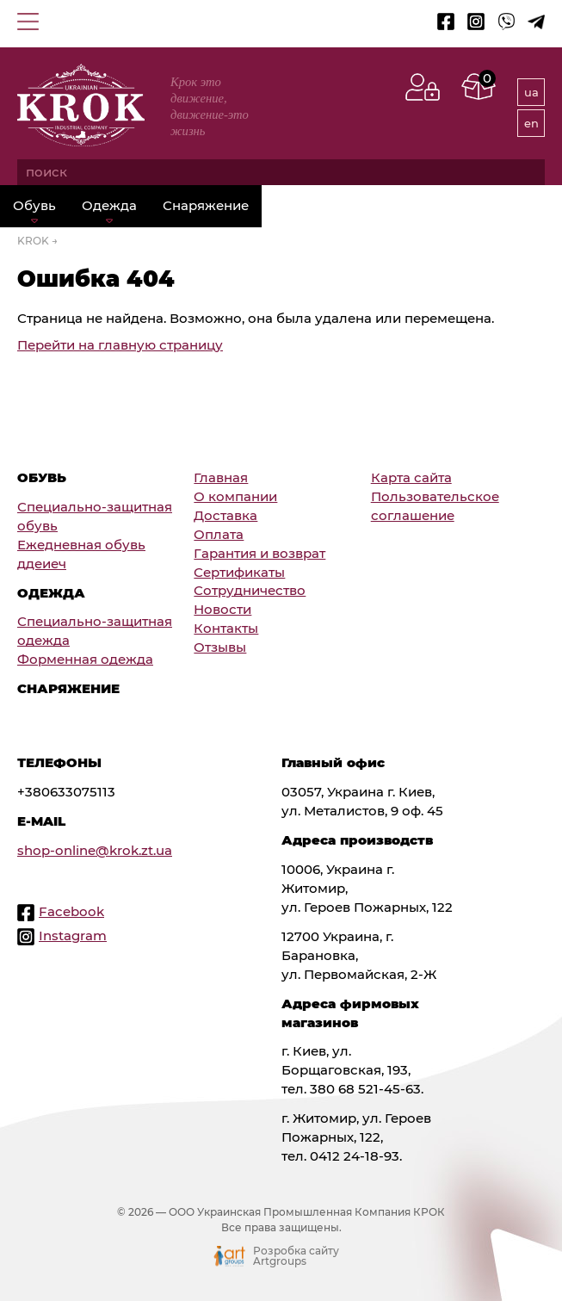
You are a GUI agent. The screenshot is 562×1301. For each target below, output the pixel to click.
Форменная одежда (85, 659)
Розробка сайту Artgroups (296, 1256)
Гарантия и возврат (259, 553)
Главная (221, 478)
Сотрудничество (250, 590)
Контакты (226, 628)
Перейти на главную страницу (120, 345)
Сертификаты (239, 572)
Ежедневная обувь (81, 545)
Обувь (34, 206)
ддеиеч (41, 564)
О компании (235, 497)
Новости (222, 609)
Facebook (71, 912)
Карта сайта (411, 478)
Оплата (219, 534)
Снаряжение (206, 206)
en (531, 123)
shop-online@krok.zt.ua (94, 850)
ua (531, 92)
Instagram (73, 936)
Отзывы (220, 647)
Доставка (225, 515)
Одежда (109, 206)
